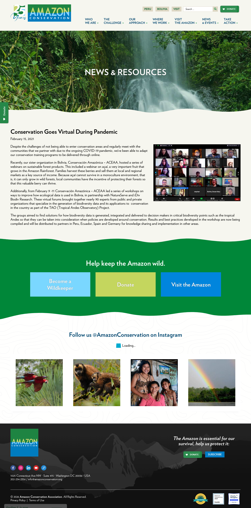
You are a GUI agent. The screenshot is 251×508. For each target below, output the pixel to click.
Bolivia (162, 9)
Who (91, 21)
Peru (147, 9)
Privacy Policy (17, 500)
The (114, 21)
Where (161, 21)
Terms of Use (36, 500)
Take (231, 21)
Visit (176, 9)
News (210, 21)
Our (138, 21)
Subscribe (215, 454)
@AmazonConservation (121, 334)
